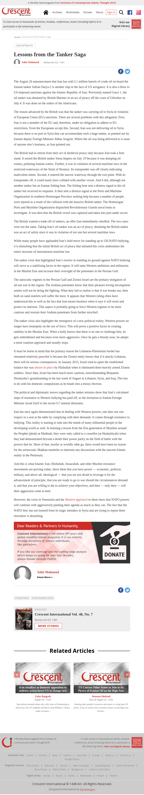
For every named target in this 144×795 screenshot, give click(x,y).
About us (109, 755)
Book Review (41, 770)
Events (71, 776)
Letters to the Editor (99, 770)
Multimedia (85, 776)
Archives (43, 755)
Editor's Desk (59, 770)
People (100, 776)
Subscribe (82, 755)
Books (59, 776)
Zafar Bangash (43, 697)
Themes (114, 776)
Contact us (125, 755)
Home (30, 755)
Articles (47, 776)
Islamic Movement (125, 766)
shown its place (44, 368)
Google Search (72, 759)
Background (78, 770)
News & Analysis (81, 766)
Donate (96, 755)
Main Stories (33, 766)
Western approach (76, 500)
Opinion (64, 766)
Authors (67, 755)
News (55, 755)
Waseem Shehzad (101, 697)
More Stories (48, 626)
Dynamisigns (87, 790)
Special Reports (103, 766)
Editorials (49, 766)
